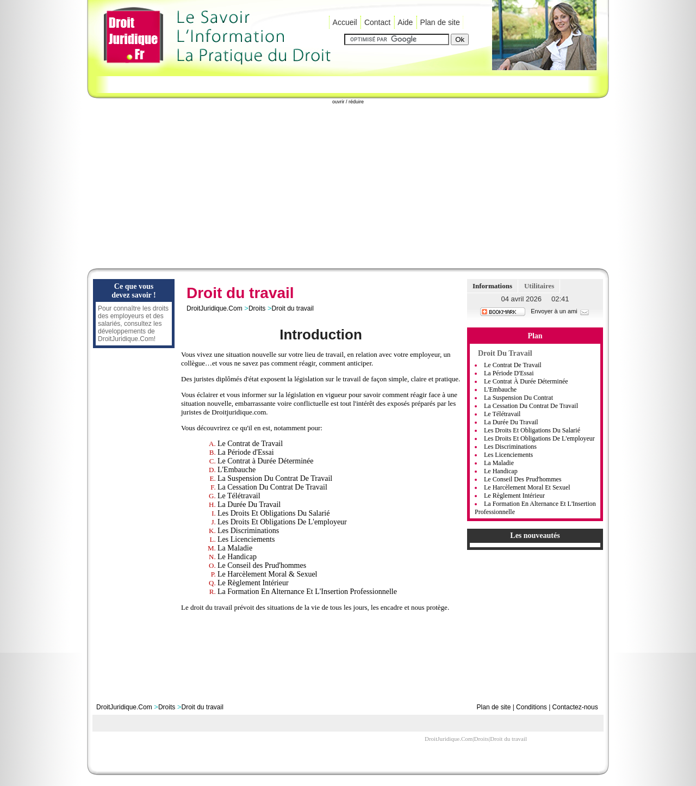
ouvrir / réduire (348, 101)
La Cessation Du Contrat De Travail (272, 487)
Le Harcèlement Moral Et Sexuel (527, 487)
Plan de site (440, 22)
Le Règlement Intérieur (253, 583)
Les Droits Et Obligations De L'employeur (282, 522)
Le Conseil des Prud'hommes (261, 565)
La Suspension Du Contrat (518, 397)
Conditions (531, 707)
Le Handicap (237, 557)
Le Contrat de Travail (250, 444)
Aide (405, 22)
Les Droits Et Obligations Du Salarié (273, 513)
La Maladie (234, 548)
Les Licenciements (246, 539)
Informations (492, 286)
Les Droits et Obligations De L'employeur (539, 438)
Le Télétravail (238, 496)
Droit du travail (292, 308)
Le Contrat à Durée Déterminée (265, 461)
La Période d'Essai (245, 452)
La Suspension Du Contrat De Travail (274, 478)
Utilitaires (539, 286)
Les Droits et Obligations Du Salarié (532, 430)
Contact (377, 22)
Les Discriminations (248, 531)
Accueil (345, 22)
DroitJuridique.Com (215, 308)
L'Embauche (236, 470)
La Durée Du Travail (249, 504)
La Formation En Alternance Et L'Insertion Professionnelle (307, 591)
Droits (256, 308)
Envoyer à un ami (560, 311)
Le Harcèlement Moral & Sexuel (267, 574)
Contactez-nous (575, 707)
